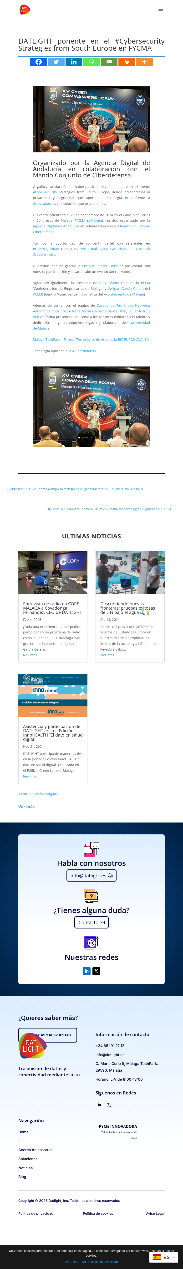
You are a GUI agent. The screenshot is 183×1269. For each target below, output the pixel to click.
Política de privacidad (103, 1262)
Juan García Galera (128, 288)
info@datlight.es (88, 875)
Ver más (26, 806)
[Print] (126, 62)
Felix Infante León (114, 283)
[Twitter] (56, 62)
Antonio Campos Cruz (50, 311)
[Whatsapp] (91, 62)
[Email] (109, 62)
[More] (144, 62)
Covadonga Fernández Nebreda (123, 305)
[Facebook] (38, 62)
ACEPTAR (72, 1262)
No (84, 1262)
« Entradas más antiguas (38, 794)
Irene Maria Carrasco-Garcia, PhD (99, 311)
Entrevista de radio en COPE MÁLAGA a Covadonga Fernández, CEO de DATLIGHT (52, 608)
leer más (30, 655)
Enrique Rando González (102, 266)
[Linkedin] (74, 62)
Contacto (88, 922)
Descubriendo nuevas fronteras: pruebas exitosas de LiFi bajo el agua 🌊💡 (127, 608)
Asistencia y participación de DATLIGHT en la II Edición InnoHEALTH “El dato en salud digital (53, 732)
